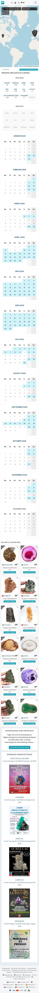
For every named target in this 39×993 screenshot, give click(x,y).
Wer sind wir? (6, 970)
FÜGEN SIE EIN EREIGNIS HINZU (19, 747)
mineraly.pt (19, 987)
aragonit (6, 596)
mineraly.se (30, 987)
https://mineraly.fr (19, 978)
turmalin (6, 625)
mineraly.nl (8, 987)
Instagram (27, 975)
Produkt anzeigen (9, 572)
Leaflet (20, 66)
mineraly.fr (11, 982)
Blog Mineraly (8, 975)
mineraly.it (19, 984)
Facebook (17, 975)
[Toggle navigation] (35, 3)
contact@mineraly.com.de (22, 977)
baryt (24, 625)
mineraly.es (30, 984)
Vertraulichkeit (31, 968)
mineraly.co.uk (23, 982)
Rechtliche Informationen (18, 968)
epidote (25, 596)
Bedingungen (6, 968)
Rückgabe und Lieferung (19, 970)
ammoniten (7, 565)
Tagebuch (6, 69)
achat (24, 565)
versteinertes (8, 656)
